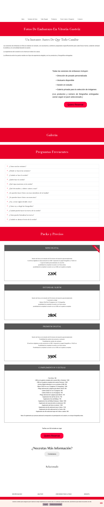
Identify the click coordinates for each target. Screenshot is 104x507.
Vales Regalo (44, 19)
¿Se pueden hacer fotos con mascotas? (22, 197)
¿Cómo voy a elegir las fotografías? (21, 206)
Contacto (80, 19)
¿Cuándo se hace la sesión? (18, 175)
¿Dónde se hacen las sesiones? (19, 171)
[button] (52, 166)
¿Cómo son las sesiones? (17, 166)
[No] (101, 503)
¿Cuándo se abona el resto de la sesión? (23, 219)
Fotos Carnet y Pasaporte (67, 19)
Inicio (23, 19)
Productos (54, 19)
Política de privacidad (55, 504)
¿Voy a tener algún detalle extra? (20, 202)
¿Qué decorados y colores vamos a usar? (23, 188)
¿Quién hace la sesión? (17, 180)
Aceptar (46, 504)
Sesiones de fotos (32, 19)
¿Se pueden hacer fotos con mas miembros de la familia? (29, 193)
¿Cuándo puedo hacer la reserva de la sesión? (25, 211)
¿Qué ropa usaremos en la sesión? (21, 184)
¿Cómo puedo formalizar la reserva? (21, 215)
